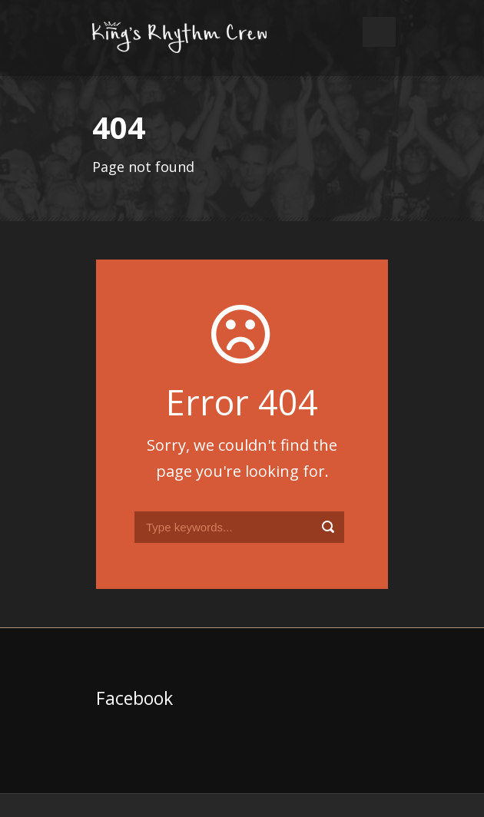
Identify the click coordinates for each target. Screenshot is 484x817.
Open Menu (379, 32)
